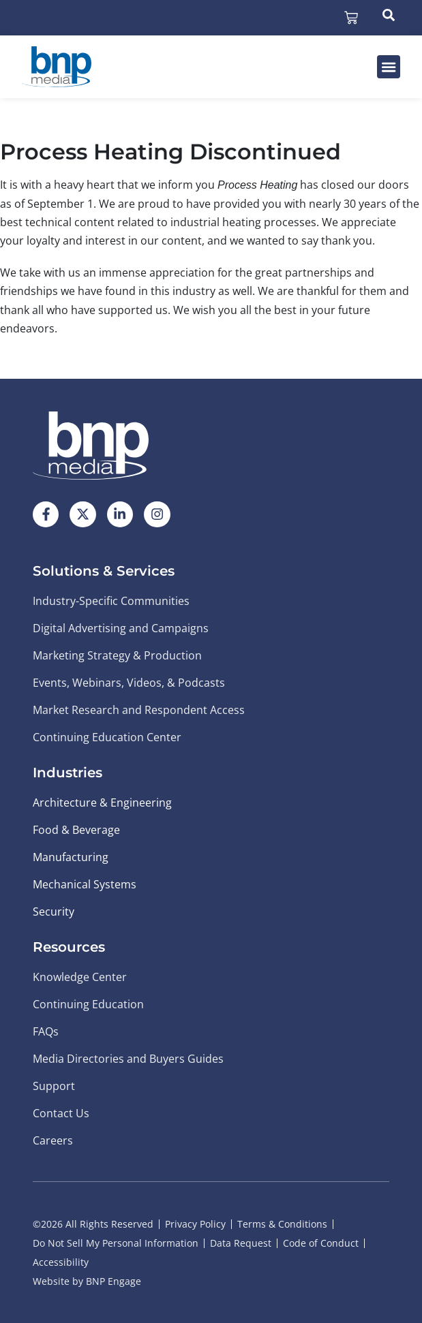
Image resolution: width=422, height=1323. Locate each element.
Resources (69, 947)
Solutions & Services (104, 571)
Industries (67, 772)
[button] (388, 66)
